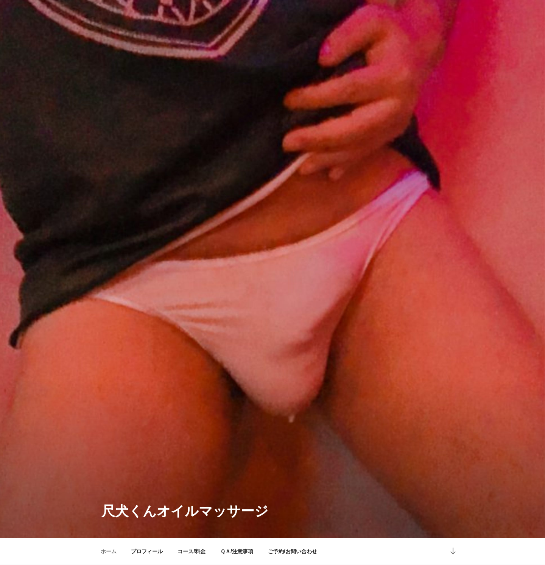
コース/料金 (192, 551)
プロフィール (147, 551)
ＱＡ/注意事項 (236, 551)
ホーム (109, 551)
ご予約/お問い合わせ (292, 551)
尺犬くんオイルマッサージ (184, 511)
